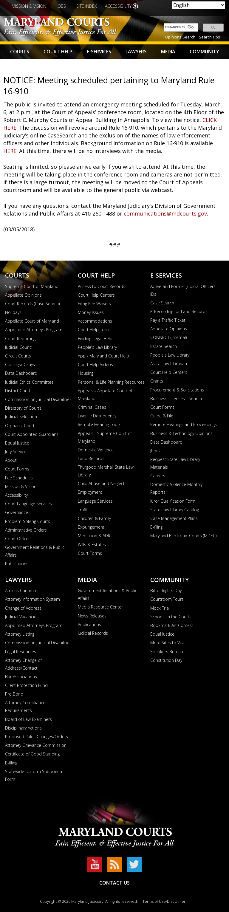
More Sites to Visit (167, 642)
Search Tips (209, 37)
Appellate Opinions (23, 295)
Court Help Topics (95, 329)
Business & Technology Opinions (181, 433)
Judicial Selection (21, 416)
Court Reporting (20, 338)
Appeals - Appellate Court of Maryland (105, 394)
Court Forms (17, 469)
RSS (114, 864)
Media (168, 51)
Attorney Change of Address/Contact (23, 664)
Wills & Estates (92, 544)
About (11, 460)
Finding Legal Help (95, 338)
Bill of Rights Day (166, 590)
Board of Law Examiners (28, 719)
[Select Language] (198, 5)
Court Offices (17, 538)
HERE (9, 150)
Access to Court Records (101, 286)
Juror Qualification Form (173, 501)
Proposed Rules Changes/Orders (36, 736)
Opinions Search (180, 37)
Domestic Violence (96, 450)
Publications (16, 563)
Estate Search (163, 346)
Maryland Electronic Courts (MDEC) (183, 535)
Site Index (86, 6)
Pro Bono (14, 694)
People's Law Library (97, 347)
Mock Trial (160, 608)
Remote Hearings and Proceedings (183, 424)
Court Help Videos (95, 364)
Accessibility (118, 6)
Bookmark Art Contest (171, 625)
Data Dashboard (21, 373)
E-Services (99, 51)
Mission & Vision (29, 6)
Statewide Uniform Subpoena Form (33, 775)
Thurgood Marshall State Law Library (106, 471)
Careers (157, 476)
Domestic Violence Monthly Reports (176, 488)
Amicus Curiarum (21, 590)
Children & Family (94, 518)
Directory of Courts (23, 408)
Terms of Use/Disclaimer (164, 901)
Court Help (58, 51)
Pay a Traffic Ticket (167, 320)
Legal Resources (20, 651)
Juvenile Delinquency (97, 416)
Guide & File (161, 416)
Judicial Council (19, 347)
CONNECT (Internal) (168, 337)
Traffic (83, 509)
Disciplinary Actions (23, 728)
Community (204, 51)
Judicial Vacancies (21, 617)
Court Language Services (28, 504)
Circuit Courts (18, 356)
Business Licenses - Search (176, 398)
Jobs (61, 6)
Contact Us (114, 883)
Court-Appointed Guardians (31, 434)
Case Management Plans (174, 518)
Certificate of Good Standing (32, 754)
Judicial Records (93, 633)
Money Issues (91, 312)
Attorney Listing (19, 634)
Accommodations (95, 321)
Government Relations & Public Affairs (34, 551)
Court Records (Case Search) (32, 303)
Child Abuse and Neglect (101, 483)
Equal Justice (17, 443)
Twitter (134, 864)
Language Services (95, 501)
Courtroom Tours (167, 599)
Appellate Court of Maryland (32, 321)
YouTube (94, 864)
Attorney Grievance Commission (35, 745)
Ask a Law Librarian (168, 363)
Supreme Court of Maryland (31, 286)
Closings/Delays (20, 364)
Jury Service (15, 451)
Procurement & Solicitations (177, 390)
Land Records (91, 458)
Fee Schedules (19, 478)
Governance (16, 512)
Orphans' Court (20, 425)
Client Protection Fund (26, 685)
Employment (90, 492)
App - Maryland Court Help (103, 356)
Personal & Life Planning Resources (111, 382)
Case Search (162, 303)
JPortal (156, 450)
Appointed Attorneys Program (33, 329)
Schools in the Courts (170, 617)
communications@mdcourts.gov (165, 213)
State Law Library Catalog (174, 509)
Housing (85, 373)
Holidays (13, 312)
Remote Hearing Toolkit (100, 424)
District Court (17, 391)
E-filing (156, 527)
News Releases (92, 616)
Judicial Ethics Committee (29, 382)
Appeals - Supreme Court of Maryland (105, 437)
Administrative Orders (26, 530)
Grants (156, 381)
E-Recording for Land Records (179, 311)
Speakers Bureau (166, 651)
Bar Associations (21, 676)
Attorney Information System (32, 599)
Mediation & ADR (94, 535)
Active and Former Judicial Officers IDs (183, 290)
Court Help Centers (96, 295)
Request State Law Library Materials (175, 463)
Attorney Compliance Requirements (25, 706)
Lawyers (136, 51)
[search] (179, 27)
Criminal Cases (92, 407)
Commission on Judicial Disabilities (38, 399)
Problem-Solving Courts (27, 521)
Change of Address (23, 608)
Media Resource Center (100, 607)
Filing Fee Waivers (94, 303)
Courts (19, 51)
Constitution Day (166, 660)
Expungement (91, 527)
